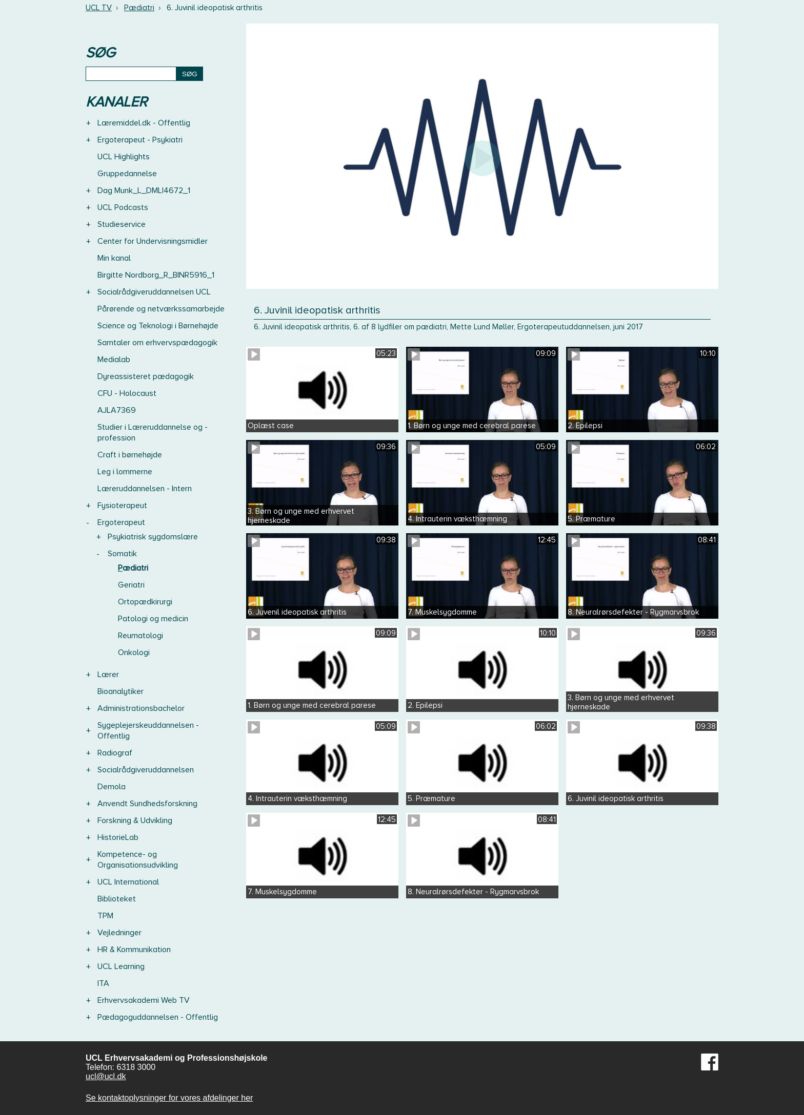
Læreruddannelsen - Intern (144, 488)
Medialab (113, 359)
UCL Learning (121, 966)
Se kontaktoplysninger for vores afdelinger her (169, 1097)
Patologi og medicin (153, 619)
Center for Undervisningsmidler (152, 241)
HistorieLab (117, 837)
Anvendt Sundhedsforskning (147, 803)
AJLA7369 (116, 410)
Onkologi (134, 652)
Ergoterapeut (121, 522)
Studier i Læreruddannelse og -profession (152, 432)
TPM (105, 916)
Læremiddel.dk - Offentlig (143, 123)
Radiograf (114, 753)
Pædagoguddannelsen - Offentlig (157, 1017)
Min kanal (114, 258)
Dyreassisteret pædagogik (145, 376)
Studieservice (121, 224)
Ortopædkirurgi (145, 602)
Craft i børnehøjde (129, 455)
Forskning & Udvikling (134, 820)
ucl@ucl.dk (106, 1076)
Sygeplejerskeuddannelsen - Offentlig (148, 730)
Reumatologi (140, 635)
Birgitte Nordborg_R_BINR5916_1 (155, 275)
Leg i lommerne (124, 472)
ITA (103, 983)
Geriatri (131, 585)
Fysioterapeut (122, 505)
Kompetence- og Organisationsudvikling (137, 859)
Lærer (108, 674)
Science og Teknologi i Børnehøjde (157, 326)
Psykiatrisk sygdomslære (153, 537)
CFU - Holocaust (126, 393)
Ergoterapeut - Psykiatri (140, 140)
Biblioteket (116, 899)
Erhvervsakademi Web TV (143, 1000)
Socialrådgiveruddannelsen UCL (154, 292)
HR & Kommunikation (134, 949)
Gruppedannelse (127, 174)
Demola (111, 787)
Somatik (122, 554)
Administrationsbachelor (141, 708)
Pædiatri (139, 7)
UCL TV (99, 7)
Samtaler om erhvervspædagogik (157, 343)
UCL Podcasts (122, 207)
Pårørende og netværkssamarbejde (161, 309)
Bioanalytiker (120, 691)
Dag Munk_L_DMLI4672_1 (143, 190)
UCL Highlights (123, 157)
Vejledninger (119, 933)
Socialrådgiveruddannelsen (145, 770)
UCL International (128, 882)
